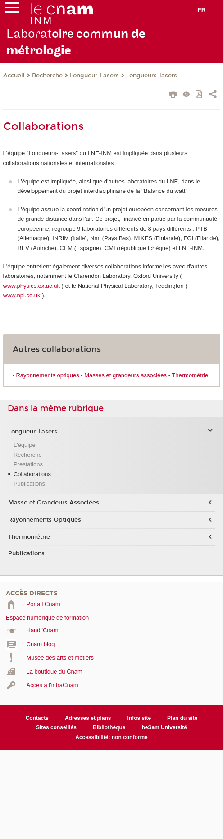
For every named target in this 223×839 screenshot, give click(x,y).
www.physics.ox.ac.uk (31, 285)
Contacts (37, 718)
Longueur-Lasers (94, 75)
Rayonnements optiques (47, 375)
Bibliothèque (109, 727)
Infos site (139, 718)
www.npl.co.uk (22, 295)
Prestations (28, 464)
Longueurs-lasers (151, 75)
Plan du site (182, 718)
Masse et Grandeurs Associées (53, 502)
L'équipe (25, 445)
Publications (29, 483)
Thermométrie (190, 375)
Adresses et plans (88, 718)
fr (201, 9)
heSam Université (164, 727)
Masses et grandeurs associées (125, 375)
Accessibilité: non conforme (111, 737)
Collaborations (32, 474)
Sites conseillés (56, 727)
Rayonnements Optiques (44, 519)
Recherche (47, 75)
